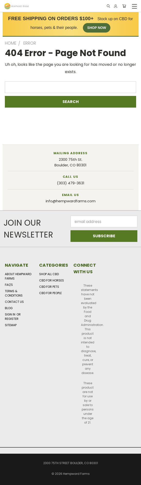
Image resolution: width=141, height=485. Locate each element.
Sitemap (11, 325)
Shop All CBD (49, 274)
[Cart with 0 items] (124, 6)
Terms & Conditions (14, 293)
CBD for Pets (49, 287)
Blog (9, 308)
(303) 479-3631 (70, 183)
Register (11, 319)
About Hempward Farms (18, 276)
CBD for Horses (51, 280)
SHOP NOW (96, 28)
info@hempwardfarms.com (71, 201)
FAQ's (9, 285)
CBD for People (50, 293)
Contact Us (14, 302)
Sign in (10, 314)
